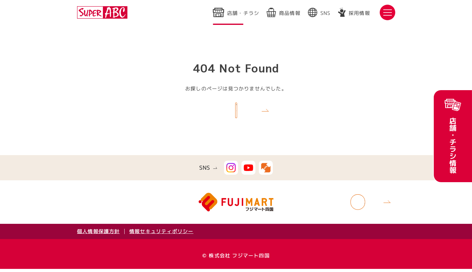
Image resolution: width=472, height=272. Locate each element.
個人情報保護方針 (98, 234)
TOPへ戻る (228, 112)
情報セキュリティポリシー (161, 234)
